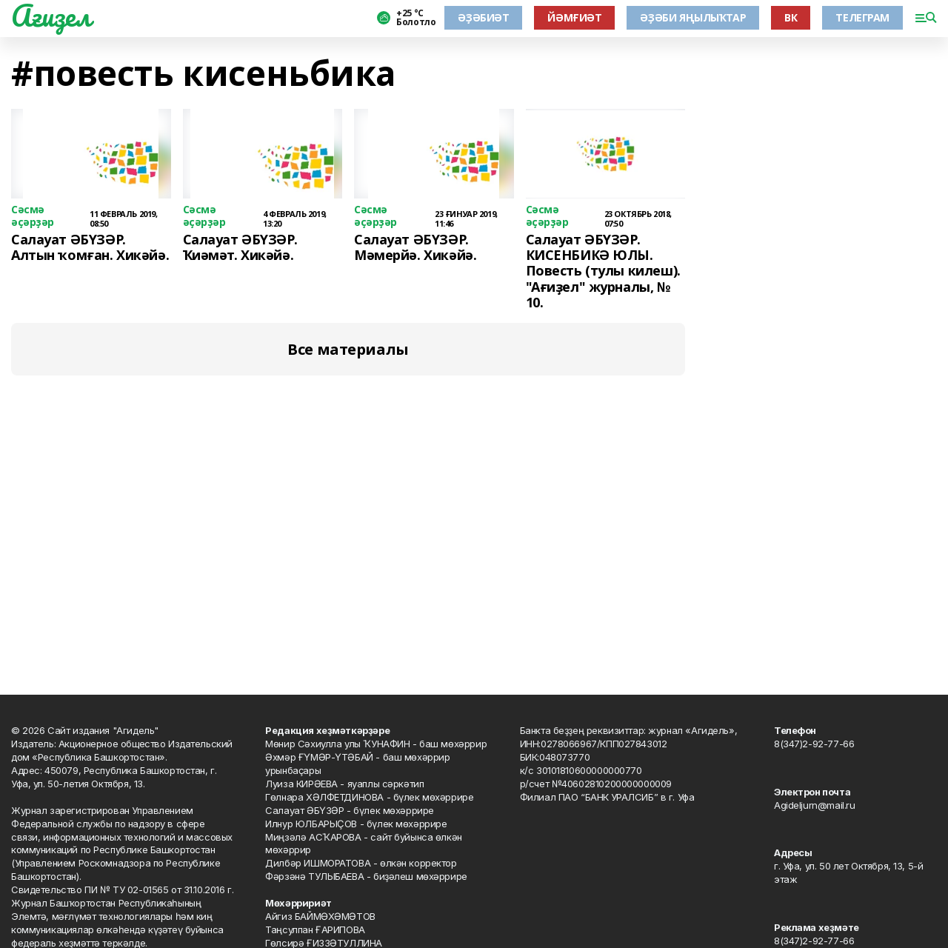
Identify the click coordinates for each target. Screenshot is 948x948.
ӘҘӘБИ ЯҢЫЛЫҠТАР (693, 17)
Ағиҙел (50, 15)
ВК (790, 17)
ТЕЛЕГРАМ (862, 17)
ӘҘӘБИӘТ (483, 17)
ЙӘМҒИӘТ (574, 17)
